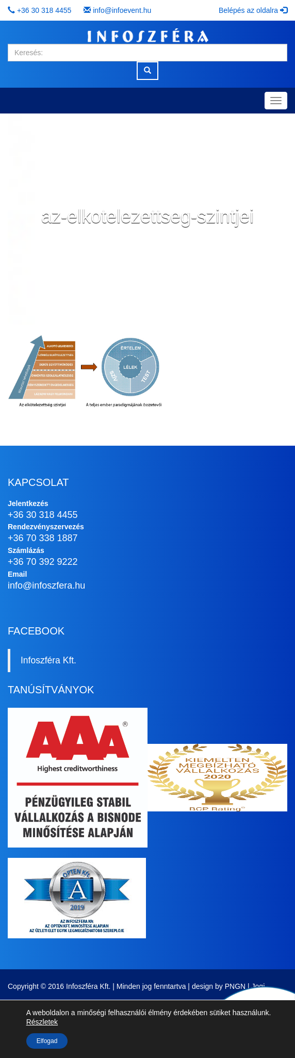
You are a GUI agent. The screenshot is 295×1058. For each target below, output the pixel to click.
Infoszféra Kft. (48, 660)
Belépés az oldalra (253, 10)
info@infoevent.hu (122, 10)
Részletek (42, 1022)
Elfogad (47, 1041)
